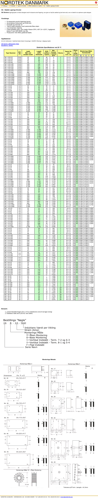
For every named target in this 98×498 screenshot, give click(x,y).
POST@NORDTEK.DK (66, 497)
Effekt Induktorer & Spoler (35, 6)
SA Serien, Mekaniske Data (10, 44)
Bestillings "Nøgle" (7, 45)
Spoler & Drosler (22, 6)
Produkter (5, 6)
